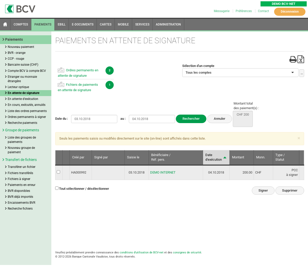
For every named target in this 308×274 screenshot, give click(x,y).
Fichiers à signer (19, 179)
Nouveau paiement (21, 47)
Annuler (219, 119)
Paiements (14, 39)
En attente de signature (23, 93)
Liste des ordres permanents (27, 111)
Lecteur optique (18, 87)
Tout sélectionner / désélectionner (84, 189)
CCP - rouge (16, 59)
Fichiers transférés (20, 173)
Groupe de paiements (22, 130)
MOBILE (123, 24)
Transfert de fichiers (21, 160)
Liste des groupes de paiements (22, 140)
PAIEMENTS (42, 24)
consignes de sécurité (187, 252)
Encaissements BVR (21, 202)
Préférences (244, 11)
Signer (263, 190)
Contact (263, 11)
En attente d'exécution (23, 99)
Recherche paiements (22, 123)
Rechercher (191, 119)
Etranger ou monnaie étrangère (22, 79)
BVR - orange (16, 53)
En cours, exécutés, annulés (26, 105)
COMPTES (21, 24)
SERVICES (142, 24)
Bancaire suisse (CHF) (23, 64)
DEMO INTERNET (163, 172)
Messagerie (222, 11)
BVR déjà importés (20, 197)
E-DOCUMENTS (82, 24)
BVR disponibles (19, 191)
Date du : (61, 119)
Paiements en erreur (21, 185)
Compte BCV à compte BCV (27, 71)
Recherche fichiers (20, 208)
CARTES (105, 24)
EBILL (61, 24)
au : (123, 119)
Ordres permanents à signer (27, 117)
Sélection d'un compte (198, 66)
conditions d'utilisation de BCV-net (141, 252)
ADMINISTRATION (168, 24)
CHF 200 (242, 115)
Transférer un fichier (21, 167)
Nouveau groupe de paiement (21, 150)
